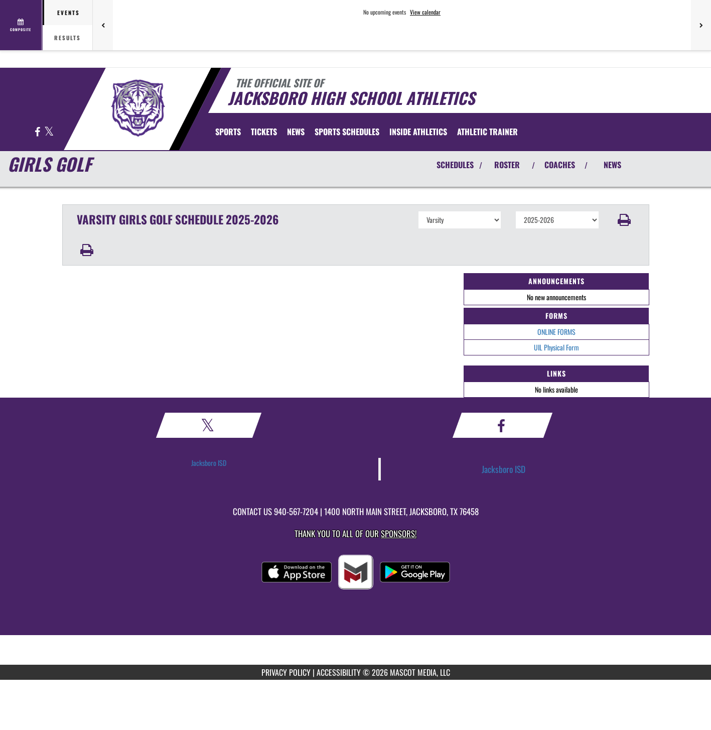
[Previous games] (103, 25)
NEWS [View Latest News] (612, 165)
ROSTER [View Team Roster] (507, 165)
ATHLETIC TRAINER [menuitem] (487, 132)
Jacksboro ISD (208, 462)
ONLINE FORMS (556, 331)
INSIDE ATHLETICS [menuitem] (418, 132)
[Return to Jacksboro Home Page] (137, 108)
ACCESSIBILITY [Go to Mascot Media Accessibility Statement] (339, 672)
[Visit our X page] (49, 132)
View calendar (425, 12)
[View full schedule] (21, 25)
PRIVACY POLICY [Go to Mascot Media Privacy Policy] (286, 672)
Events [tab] (68, 13)
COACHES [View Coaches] (559, 165)
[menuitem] (264, 131)
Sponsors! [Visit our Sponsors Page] (398, 533)
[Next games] (701, 25)
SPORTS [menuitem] (228, 132)
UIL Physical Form (556, 347)
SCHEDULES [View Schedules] (455, 165)
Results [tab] (67, 38)
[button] (624, 220)
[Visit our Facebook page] (38, 132)
